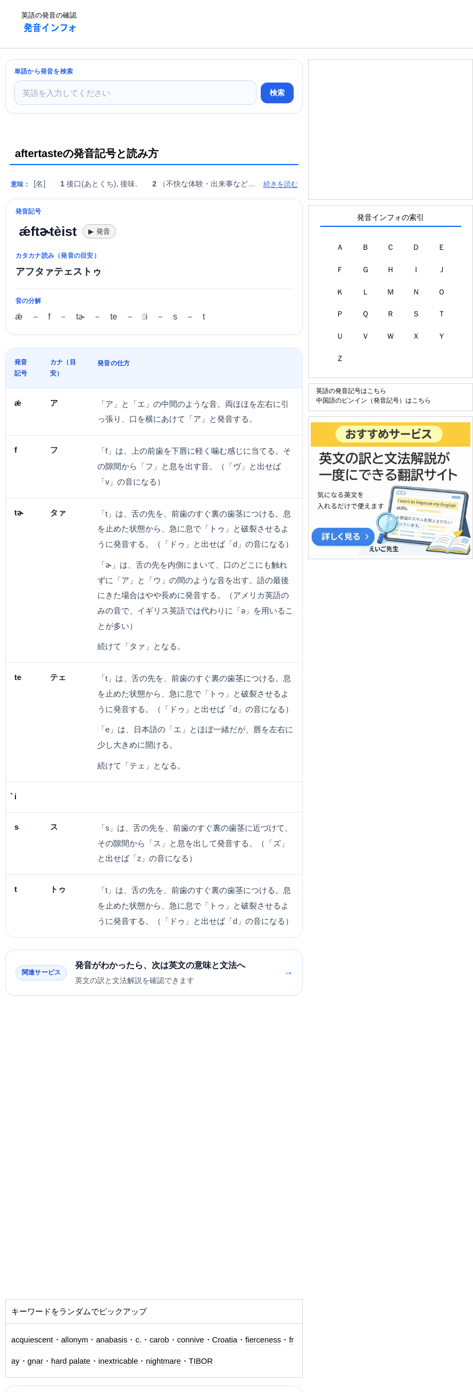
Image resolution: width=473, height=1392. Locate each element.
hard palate (70, 1361)
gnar (36, 1361)
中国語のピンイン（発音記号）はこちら (373, 400)
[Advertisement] (279, 24)
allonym (74, 1340)
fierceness (263, 1340)
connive (190, 1340)
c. (138, 1340)
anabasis (111, 1340)
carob (159, 1340)
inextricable (118, 1361)
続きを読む (280, 184)
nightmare (163, 1361)
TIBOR (201, 1361)
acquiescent (32, 1340)
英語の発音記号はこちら (351, 390)
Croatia (225, 1340)
